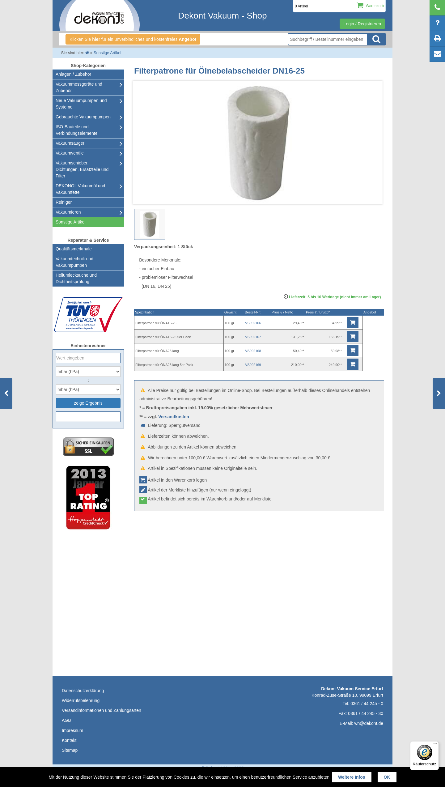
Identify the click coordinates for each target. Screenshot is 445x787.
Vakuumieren (68, 212)
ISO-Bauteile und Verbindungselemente (76, 130)
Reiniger (64, 202)
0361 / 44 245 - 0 (366, 703)
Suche (376, 39)
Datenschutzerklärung (83, 690)
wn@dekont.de (368, 723)
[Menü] (435, 745)
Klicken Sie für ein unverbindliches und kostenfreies (133, 39)
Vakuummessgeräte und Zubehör (79, 87)
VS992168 (253, 351)
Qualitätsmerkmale (74, 248)
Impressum (72, 730)
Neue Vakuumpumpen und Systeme (81, 103)
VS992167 (253, 337)
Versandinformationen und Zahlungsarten (101, 710)
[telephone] (437, 7)
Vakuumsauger (70, 143)
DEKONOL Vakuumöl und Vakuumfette (80, 189)
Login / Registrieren (362, 23)
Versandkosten (173, 416)
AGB (66, 720)
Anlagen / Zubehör (73, 74)
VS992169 (253, 365)
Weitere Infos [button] (351, 777)
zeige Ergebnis (88, 403)
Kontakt (69, 740)
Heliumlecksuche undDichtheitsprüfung (76, 278)
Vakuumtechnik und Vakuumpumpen (74, 262)
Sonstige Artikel (71, 221)
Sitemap (70, 750)
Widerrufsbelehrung (81, 700)
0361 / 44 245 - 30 (365, 713)
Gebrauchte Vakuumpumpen (83, 116)
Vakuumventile (70, 153)
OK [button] (387, 777)
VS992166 (253, 323)
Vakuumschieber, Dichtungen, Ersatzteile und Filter (82, 169)
